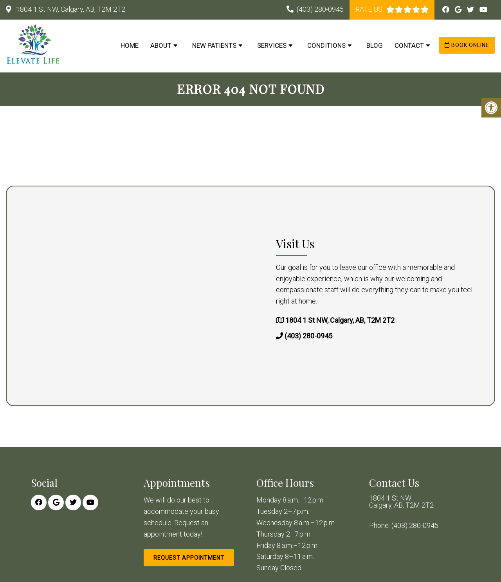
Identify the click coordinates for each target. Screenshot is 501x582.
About (160, 45)
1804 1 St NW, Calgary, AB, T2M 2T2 (69, 9)
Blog (374, 45)
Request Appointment (188, 558)
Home (130, 45)
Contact (409, 45)
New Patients (214, 45)
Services (272, 45)
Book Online (467, 45)
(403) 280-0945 (320, 9)
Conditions (326, 45)
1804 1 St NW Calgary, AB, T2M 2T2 (401, 502)
